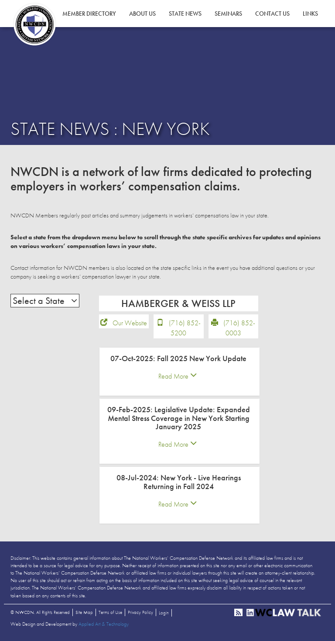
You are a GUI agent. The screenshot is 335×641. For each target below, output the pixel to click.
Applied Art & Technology (104, 623)
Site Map (84, 612)
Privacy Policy (140, 612)
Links (310, 13)
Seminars (228, 13)
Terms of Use (110, 612)
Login (164, 613)
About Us (142, 13)
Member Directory (89, 13)
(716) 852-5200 (185, 328)
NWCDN (34, 24)
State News (185, 13)
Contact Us (272, 13)
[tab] (179, 372)
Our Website (130, 322)
